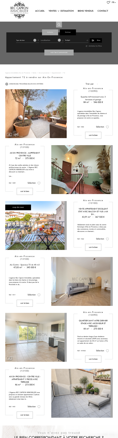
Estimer (68, 32)
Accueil (40, 10)
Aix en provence (44, 73)
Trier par (90, 84)
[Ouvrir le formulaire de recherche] (96, 40)
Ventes (53, 10)
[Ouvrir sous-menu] (58, 11)
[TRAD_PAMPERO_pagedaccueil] (19, 18)
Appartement (56, 73)
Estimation (67, 10)
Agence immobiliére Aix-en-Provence (17, 73)
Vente (34, 73)
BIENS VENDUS (85, 10)
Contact (103, 10)
